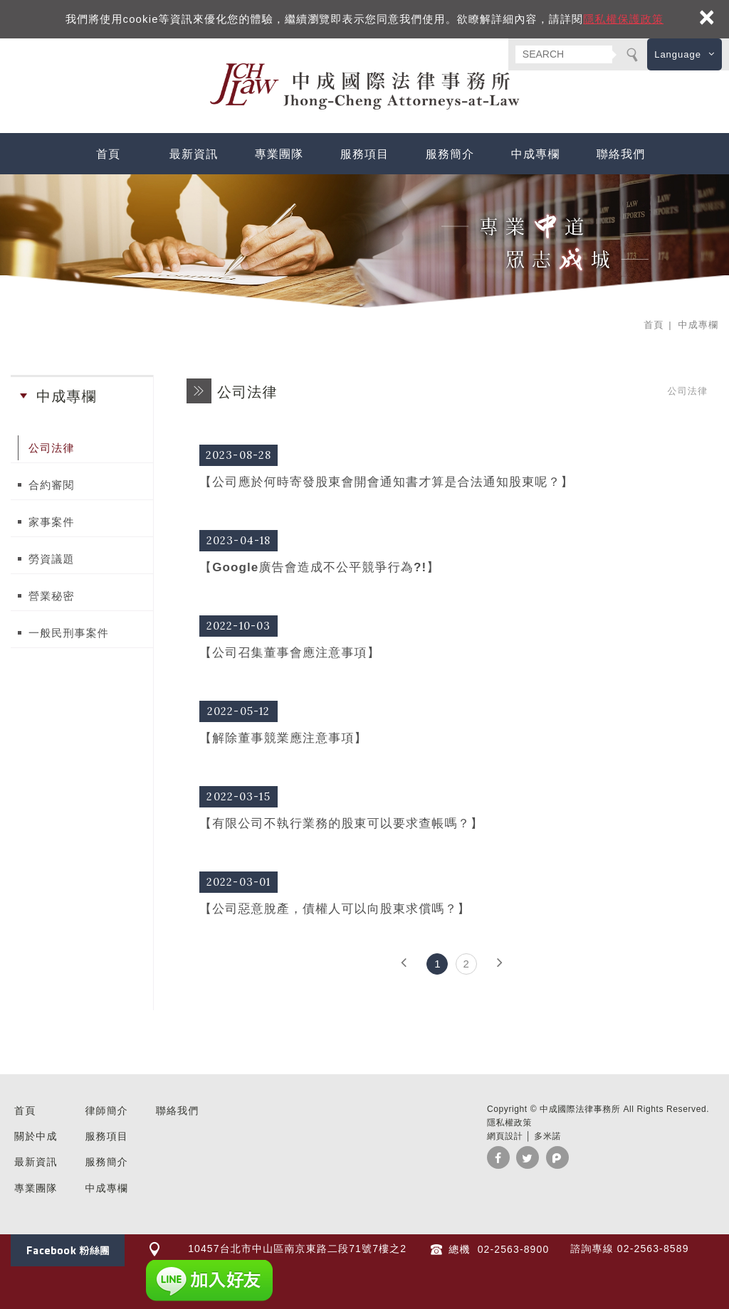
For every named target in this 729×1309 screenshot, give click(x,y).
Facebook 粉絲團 (68, 1250)
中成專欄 (535, 154)
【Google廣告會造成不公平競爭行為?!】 (451, 551)
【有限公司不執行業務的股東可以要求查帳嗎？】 (451, 807)
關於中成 (36, 1136)
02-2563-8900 (512, 1249)
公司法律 (51, 448)
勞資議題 (51, 559)
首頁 (108, 154)
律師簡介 (106, 1110)
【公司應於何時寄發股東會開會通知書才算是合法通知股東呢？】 (451, 465)
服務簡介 (450, 154)
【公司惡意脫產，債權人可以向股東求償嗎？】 (451, 892)
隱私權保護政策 (623, 19)
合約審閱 (51, 485)
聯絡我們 (621, 154)
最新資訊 (194, 154)
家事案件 (51, 522)
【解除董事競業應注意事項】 (451, 721)
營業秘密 (51, 596)
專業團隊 (279, 154)
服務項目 (364, 154)
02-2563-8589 (653, 1248)
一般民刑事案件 (68, 633)
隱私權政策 (509, 1123)
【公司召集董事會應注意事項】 (451, 636)
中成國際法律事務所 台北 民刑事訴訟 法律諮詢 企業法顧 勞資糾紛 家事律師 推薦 (364, 86)
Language (677, 54)
